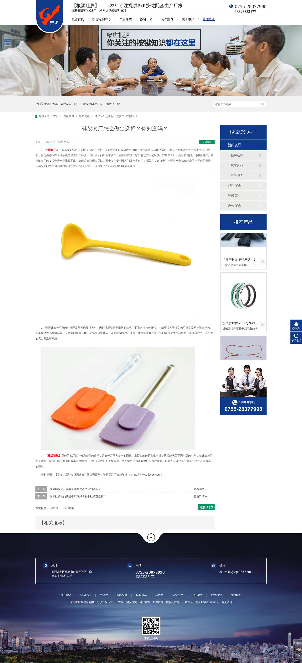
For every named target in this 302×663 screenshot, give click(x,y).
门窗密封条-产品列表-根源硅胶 (243, 260)
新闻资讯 (209, 19)
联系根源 (216, 595)
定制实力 (197, 595)
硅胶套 (159, 595)
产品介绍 (125, 19)
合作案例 (167, 19)
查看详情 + (200, 489)
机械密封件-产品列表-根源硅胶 (243, 324)
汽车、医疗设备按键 (64, 103)
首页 (56, 116)
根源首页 (78, 19)
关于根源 (188, 19)
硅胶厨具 (141, 595)
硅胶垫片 (177, 595)
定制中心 (85, 595)
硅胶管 (233, 196)
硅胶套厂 (50, 149)
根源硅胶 (53, 455)
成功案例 (235, 186)
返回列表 (206, 142)
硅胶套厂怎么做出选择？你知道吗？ (116, 116)
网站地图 (236, 595)
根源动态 (237, 155)
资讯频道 (69, 116)
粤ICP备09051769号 (207, 602)
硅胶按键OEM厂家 (91, 103)
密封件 (104, 595)
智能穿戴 (122, 595)
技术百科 (237, 165)
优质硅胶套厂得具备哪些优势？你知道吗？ (75, 489)
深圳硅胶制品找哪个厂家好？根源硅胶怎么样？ (78, 496)
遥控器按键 (113, 103)
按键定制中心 (101, 19)
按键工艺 (146, 19)
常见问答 (237, 175)
